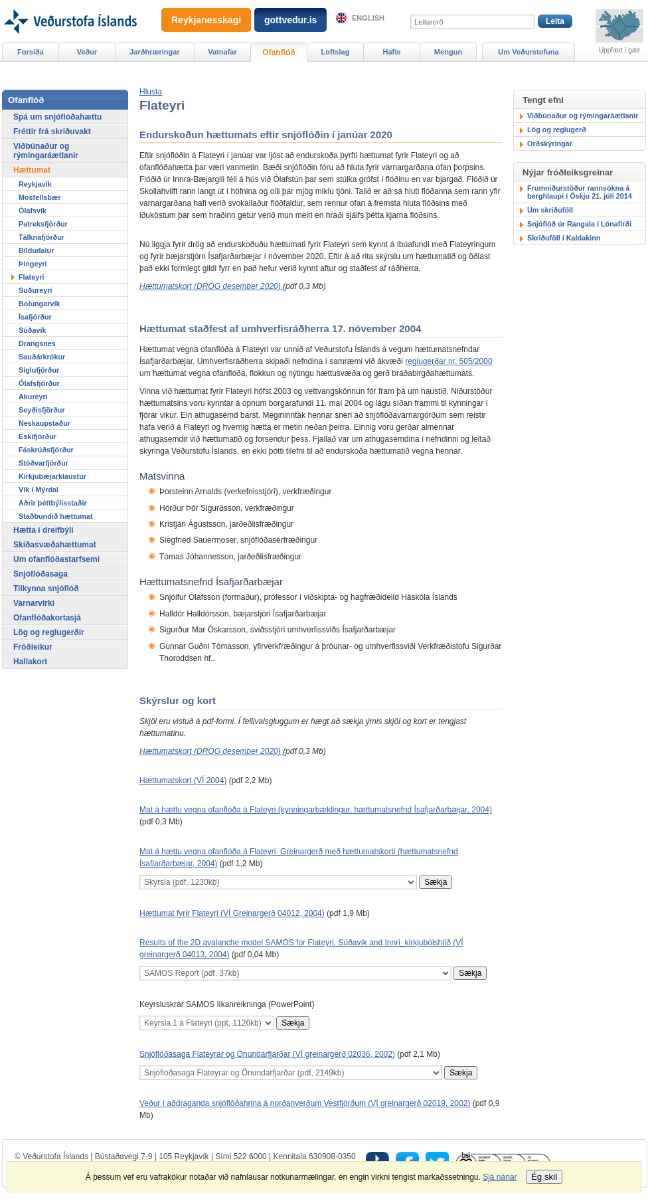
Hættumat (31, 170)
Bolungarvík (39, 304)
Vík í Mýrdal (38, 490)
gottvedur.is (290, 20)
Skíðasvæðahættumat (54, 544)
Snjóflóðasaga (40, 574)
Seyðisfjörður (42, 410)
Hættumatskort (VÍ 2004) (182, 780)
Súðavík (32, 330)
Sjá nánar (500, 1177)
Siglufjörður (39, 370)
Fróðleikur (32, 647)
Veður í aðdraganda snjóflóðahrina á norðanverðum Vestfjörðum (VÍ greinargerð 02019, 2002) (304, 1103)
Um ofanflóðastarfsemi (56, 559)
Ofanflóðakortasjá (47, 617)
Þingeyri (33, 264)
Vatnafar (222, 52)
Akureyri (33, 397)
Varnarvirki (33, 603)
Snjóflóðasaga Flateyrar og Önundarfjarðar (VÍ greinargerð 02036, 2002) (267, 1054)
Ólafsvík (32, 211)
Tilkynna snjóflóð (45, 588)
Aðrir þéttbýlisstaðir (53, 503)
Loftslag (335, 52)
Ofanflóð (278, 52)
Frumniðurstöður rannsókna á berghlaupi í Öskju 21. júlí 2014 (579, 192)
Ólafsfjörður (39, 383)
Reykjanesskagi (206, 20)
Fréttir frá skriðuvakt (52, 131)
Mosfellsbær (40, 197)
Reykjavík (35, 184)
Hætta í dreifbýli (43, 530)
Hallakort (30, 661)
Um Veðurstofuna (528, 52)
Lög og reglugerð (556, 130)
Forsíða (30, 52)
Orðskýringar (549, 143)
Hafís (392, 52)
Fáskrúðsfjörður (46, 450)
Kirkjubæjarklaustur (52, 476)
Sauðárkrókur (42, 357)
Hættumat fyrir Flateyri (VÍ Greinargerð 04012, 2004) (232, 913)
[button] (150, 91)
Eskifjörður (37, 436)
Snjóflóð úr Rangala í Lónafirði (579, 224)
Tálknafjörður (41, 237)
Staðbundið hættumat (56, 516)
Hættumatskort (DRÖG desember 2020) (211, 286)
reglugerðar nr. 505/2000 (448, 361)
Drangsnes (37, 343)
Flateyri (31, 277)
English (368, 18)
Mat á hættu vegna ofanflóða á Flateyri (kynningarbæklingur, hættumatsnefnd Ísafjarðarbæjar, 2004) (315, 809)
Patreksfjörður (43, 224)
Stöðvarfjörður (43, 463)
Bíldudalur (36, 250)
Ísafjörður (35, 317)
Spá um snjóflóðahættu (57, 117)
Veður (87, 52)
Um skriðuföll (550, 210)
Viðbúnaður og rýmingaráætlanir (582, 116)
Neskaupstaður (44, 423)
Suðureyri (35, 290)
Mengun (448, 52)
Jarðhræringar (154, 52)
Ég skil (544, 1177)
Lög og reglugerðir (48, 632)
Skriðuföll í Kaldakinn (563, 238)
